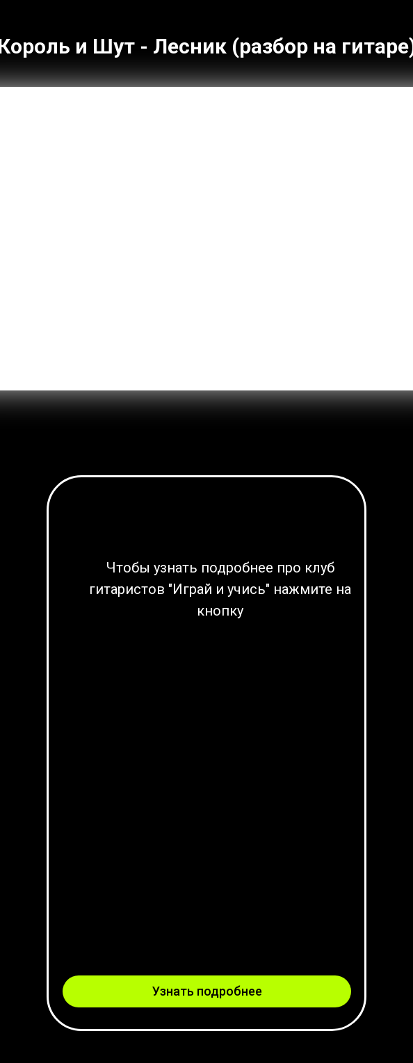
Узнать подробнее (207, 991)
